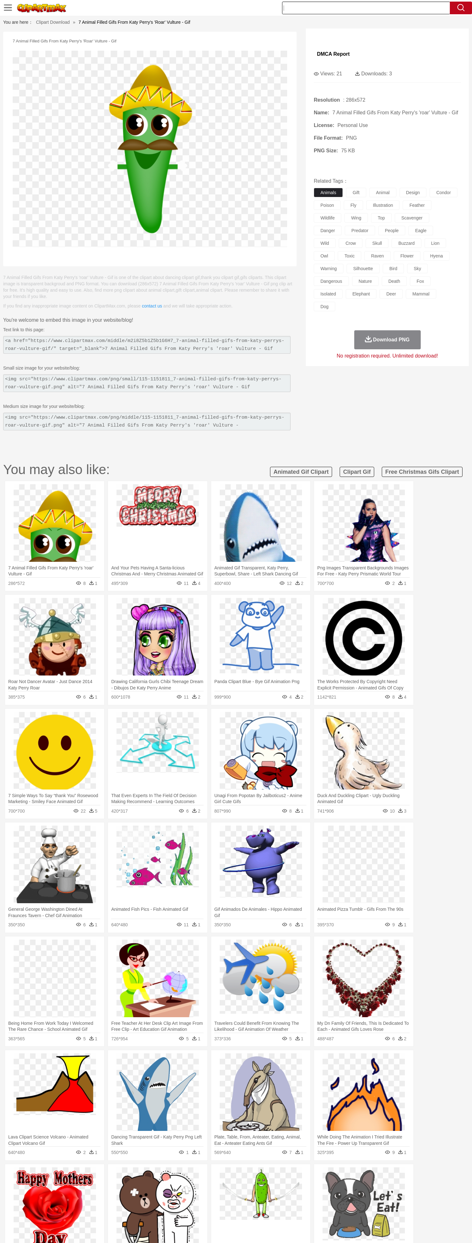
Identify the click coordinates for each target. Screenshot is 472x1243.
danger (327, 230)
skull (377, 243)
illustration (383, 205)
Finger (320, 1194)
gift (356, 192)
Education (182, 1204)
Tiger (359, 1185)
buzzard (406, 243)
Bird (95, 1185)
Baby (87, 1194)
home (230, 1194)
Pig (329, 1185)
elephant (361, 293)
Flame (178, 1175)
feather (417, 205)
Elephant (208, 1185)
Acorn (74, 1175)
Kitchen (243, 1213)
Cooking (320, 1213)
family (115, 1194)
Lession (364, 1204)
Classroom (127, 1204)
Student (76, 1204)
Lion (285, 1185)
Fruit (156, 1213)
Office (307, 1204)
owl (324, 255)
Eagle (192, 1185)
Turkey (373, 1185)
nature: (57, 1174)
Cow (154, 1185)
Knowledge (240, 1204)
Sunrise (261, 1175)
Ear (187, 1194)
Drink (121, 1213)
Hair (243, 1194)
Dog (165, 1185)
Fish (224, 1185)
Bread (304, 1213)
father (277, 1194)
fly (353, 205)
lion (435, 243)
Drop (338, 1175)
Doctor (173, 1194)
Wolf (388, 1185)
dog (324, 306)
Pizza (274, 1213)
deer (391, 293)
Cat (125, 1185)
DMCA (386, 1230)
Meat (168, 1213)
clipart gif (357, 472)
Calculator (344, 1204)
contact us (152, 305)
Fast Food (139, 1213)
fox (420, 281)
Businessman (152, 1194)
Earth (153, 1175)
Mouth (292, 1194)
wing (356, 217)
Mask (74, 1194)
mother (131, 1194)
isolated (328, 293)
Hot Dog (339, 1213)
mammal (421, 293)
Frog (236, 1185)
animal (383, 192)
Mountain (280, 1175)
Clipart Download (53, 22)
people (392, 230)
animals (328, 192)
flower (407, 255)
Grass (212, 1175)
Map (222, 1204)
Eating (289, 1213)
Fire (166, 1175)
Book (109, 1204)
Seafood (205, 1213)
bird (393, 268)
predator (359, 230)
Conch (139, 1175)
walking (214, 1194)
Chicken (139, 1185)
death (394, 281)
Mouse (317, 1185)
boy (264, 1194)
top (381, 217)
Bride (100, 1194)
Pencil (165, 1204)
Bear (84, 1185)
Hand (335, 1194)
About (305, 1230)
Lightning (229, 1175)
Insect (272, 1185)
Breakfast (74, 1213)
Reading (148, 1204)
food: (55, 1212)
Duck (178, 1185)
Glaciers (196, 1175)
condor (443, 192)
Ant (73, 1185)
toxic (349, 255)
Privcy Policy (343, 1230)
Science (277, 1204)
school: (57, 1203)
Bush (311, 1175)
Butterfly (110, 1185)
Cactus (123, 1175)
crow (350, 243)
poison (327, 205)
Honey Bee (253, 1185)
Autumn (90, 1175)
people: (57, 1193)
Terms (321, 1230)
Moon (246, 1175)
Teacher (94, 1204)
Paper (293, 1204)
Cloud (325, 1175)
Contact (367, 1230)
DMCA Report (333, 54)
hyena (436, 255)
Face (306, 1194)
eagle (420, 230)
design (413, 192)
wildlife (327, 217)
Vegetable (224, 1213)
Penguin (344, 1185)
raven (377, 255)
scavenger (412, 217)
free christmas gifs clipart (422, 472)
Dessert (106, 1213)
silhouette (363, 268)
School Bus (205, 1204)
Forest (352, 1175)
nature (365, 281)
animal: (57, 1184)
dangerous (331, 281)
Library (260, 1204)
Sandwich (185, 1213)
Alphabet (324, 1204)
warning (328, 268)
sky (417, 268)
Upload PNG (410, 1230)
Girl (254, 1194)
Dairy (90, 1213)
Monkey (300, 1185)
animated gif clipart (301, 472)
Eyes (198, 1194)
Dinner (260, 1213)
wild (324, 243)
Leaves (107, 1175)
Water (298, 1175)
